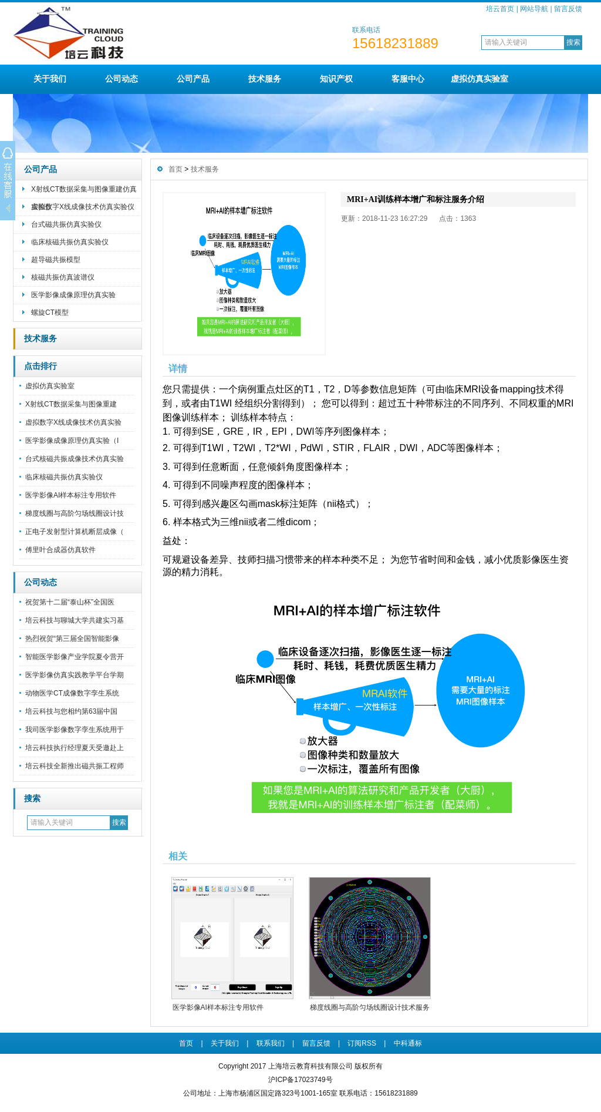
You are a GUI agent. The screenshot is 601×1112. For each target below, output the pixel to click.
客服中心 (407, 78)
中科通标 (408, 1043)
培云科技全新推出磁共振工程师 (74, 766)
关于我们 (49, 78)
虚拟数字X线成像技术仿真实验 (73, 422)
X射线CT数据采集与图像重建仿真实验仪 (84, 192)
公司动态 (121, 78)
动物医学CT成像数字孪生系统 (72, 693)
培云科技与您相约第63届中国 (71, 711)
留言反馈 (568, 9)
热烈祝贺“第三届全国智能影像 (72, 638)
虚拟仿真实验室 (479, 78)
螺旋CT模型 (50, 312)
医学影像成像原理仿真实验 (73, 295)
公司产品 (193, 78)
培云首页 (500, 9)
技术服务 (264, 78)
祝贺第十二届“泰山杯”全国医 (69, 602)
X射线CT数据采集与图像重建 (71, 404)
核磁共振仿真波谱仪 (62, 277)
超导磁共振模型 (55, 260)
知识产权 (336, 78)
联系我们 (270, 1043)
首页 (175, 169)
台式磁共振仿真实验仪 (66, 224)
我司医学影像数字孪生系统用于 (74, 729)
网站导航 (534, 9)
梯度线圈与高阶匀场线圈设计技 (74, 513)
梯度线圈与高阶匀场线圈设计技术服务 (370, 1007)
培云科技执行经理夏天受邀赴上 (74, 748)
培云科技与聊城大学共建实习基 (74, 620)
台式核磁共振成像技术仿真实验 (74, 459)
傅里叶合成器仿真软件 (60, 550)
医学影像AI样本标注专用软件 (70, 495)
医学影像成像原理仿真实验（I (72, 440)
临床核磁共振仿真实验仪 (70, 242)
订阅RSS (361, 1043)
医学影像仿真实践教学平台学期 (74, 675)
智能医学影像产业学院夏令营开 (74, 657)
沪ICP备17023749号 (300, 1080)
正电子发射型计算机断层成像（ (74, 532)
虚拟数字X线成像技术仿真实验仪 (82, 207)
